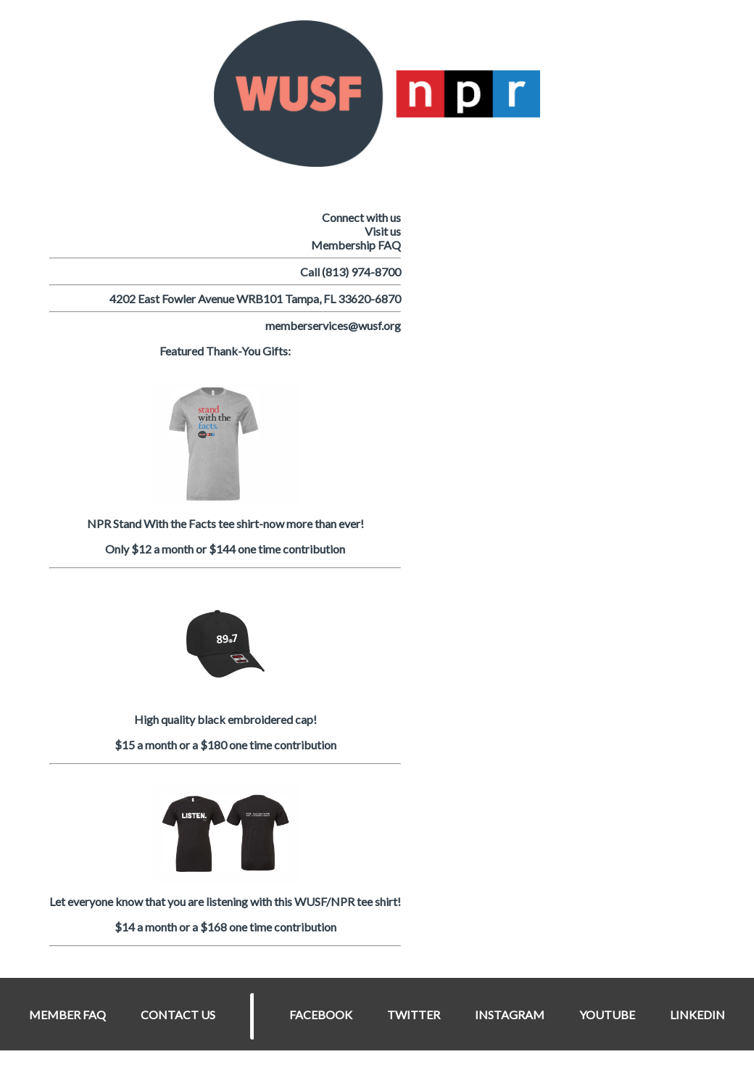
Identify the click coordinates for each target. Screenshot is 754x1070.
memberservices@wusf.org (333, 325)
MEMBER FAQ (67, 1014)
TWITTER (413, 1014)
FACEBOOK (320, 1014)
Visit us (383, 231)
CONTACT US (178, 1014)
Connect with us (361, 217)
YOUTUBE (607, 1014)
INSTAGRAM (509, 1014)
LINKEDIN (697, 1014)
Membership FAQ (356, 245)
